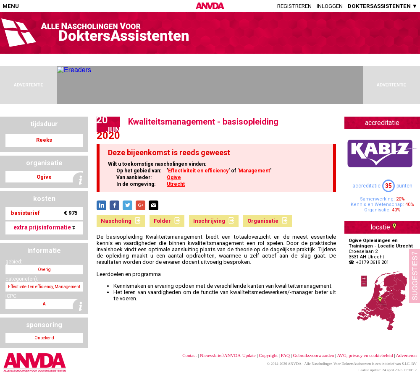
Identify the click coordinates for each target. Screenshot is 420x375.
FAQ (285, 355)
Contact (189, 355)
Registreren (294, 6)
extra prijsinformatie (44, 227)
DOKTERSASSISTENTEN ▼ (382, 6)
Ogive (174, 177)
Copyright (268, 355)
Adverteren (406, 355)
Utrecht (176, 184)
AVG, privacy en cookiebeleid (365, 355)
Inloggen (330, 6)
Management (254, 171)
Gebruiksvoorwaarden (313, 355)
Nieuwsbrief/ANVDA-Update (228, 355)
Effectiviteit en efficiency (198, 171)
